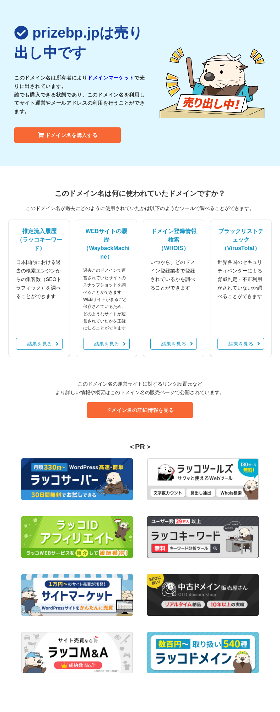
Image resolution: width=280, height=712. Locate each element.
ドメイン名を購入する (68, 135)
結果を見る (43, 344)
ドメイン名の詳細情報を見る (140, 410)
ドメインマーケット (110, 78)
